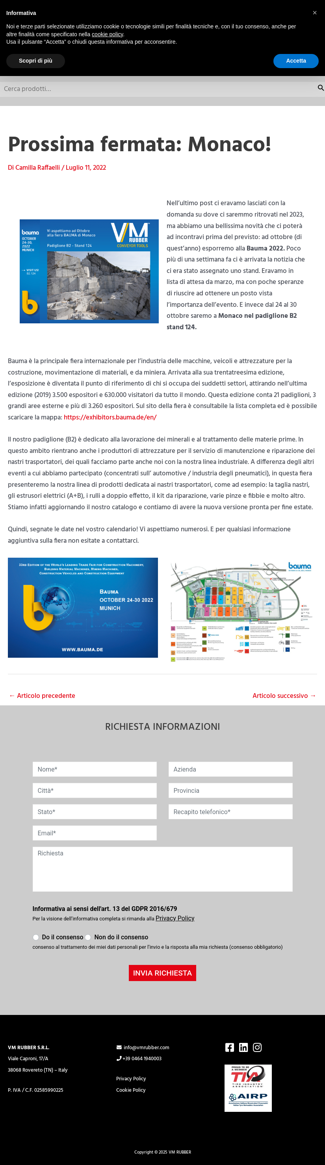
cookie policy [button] (107, 34)
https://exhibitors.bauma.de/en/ (110, 417)
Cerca (321, 89)
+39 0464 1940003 (139, 1059)
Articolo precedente (42, 696)
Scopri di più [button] (35, 61)
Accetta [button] (296, 61)
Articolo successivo (284, 696)
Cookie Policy (131, 1091)
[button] (314, 12)
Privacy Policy (131, 1079)
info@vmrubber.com (142, 1048)
